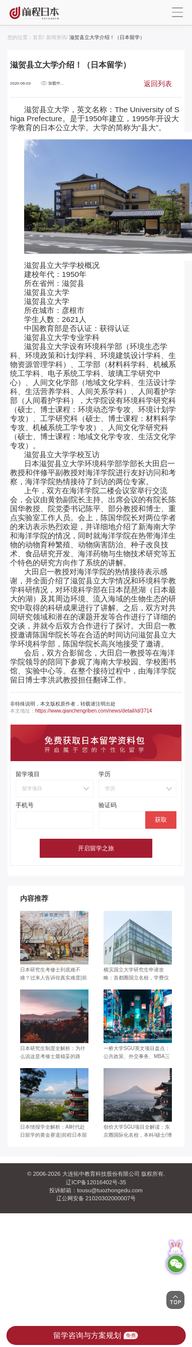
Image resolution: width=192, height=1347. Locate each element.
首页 (38, 37)
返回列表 (158, 84)
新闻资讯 (56, 37)
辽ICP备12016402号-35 (96, 1182)
